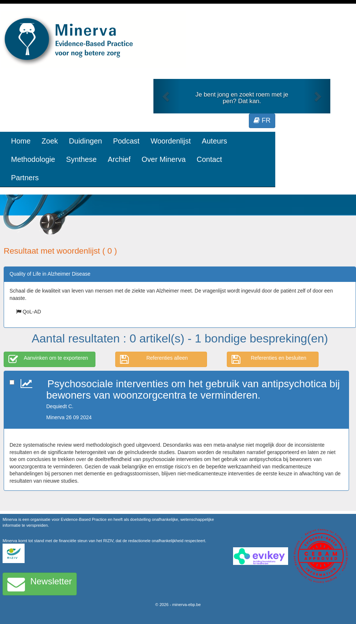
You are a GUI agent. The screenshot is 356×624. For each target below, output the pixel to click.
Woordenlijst (170, 141)
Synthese (81, 159)
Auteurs (214, 141)
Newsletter (39, 584)
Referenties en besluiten (269, 359)
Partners (25, 178)
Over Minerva (164, 159)
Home (20, 141)
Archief (119, 159)
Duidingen (85, 141)
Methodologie (33, 159)
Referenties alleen (154, 359)
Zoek (49, 141)
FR (262, 120)
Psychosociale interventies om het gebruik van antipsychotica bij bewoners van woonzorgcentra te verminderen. (193, 389)
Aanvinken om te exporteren (48, 359)
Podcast (126, 141)
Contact (209, 159)
